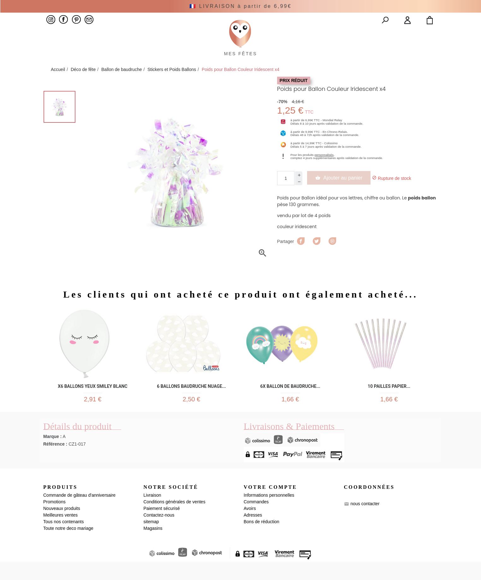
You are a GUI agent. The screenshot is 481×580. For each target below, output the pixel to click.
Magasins (153, 546)
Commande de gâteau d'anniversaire (79, 513)
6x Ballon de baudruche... (290, 400)
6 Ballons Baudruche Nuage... (191, 400)
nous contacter (364, 521)
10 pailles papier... (389, 400)
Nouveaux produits (61, 526)
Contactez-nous (159, 533)
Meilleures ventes (60, 533)
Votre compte (270, 505)
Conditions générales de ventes (174, 520)
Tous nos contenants (63, 539)
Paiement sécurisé (162, 526)
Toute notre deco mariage (68, 546)
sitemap (151, 539)
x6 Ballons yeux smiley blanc (92, 400)
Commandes (256, 520)
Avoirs (250, 526)
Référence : (55, 462)
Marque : (52, 454)
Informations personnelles (269, 513)
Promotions (54, 520)
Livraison (152, 513)
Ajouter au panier (343, 192)
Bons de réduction (261, 539)
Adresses (253, 533)
